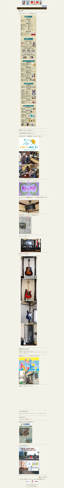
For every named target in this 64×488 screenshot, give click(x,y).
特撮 (40, 8)
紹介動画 (44, 8)
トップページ (19, 8)
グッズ (32, 8)
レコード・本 (36, 8)
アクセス (43, 479)
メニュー (27, 8)
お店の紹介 (23, 8)
